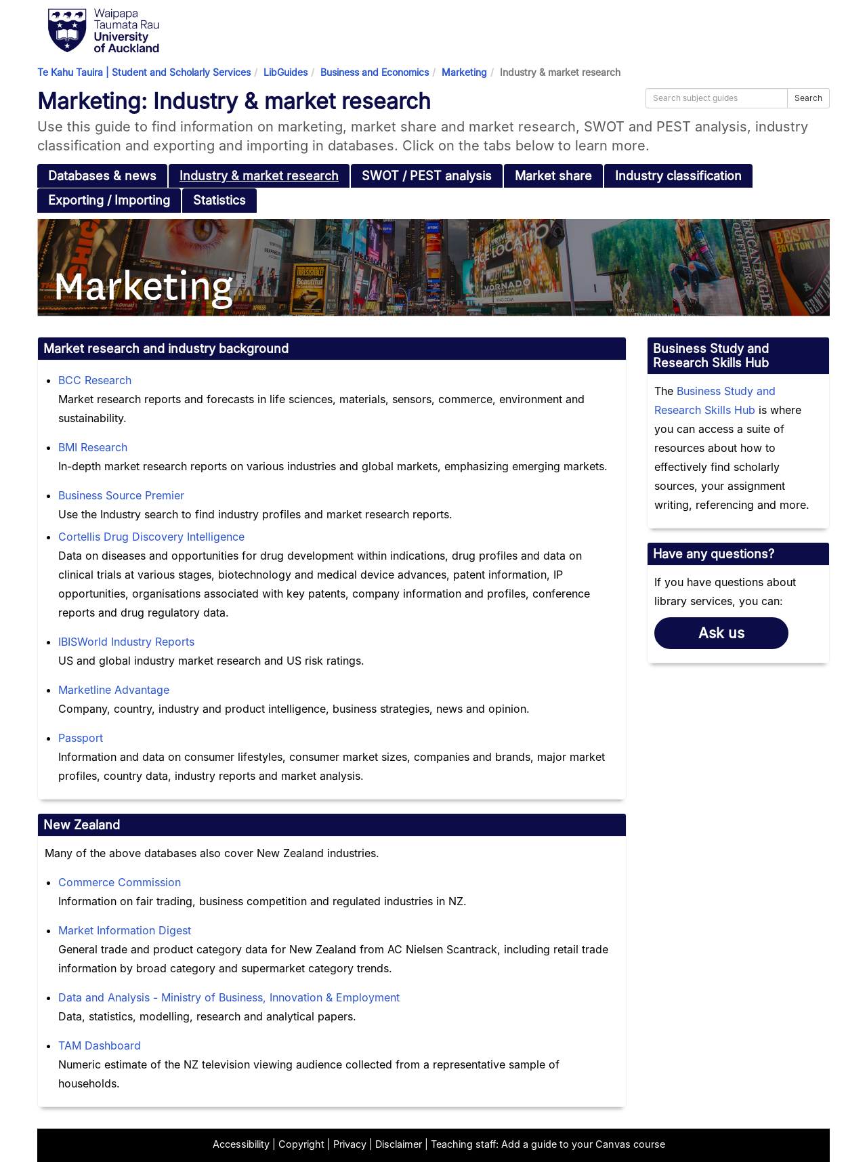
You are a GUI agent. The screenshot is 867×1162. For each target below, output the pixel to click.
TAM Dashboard (99, 1045)
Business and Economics (374, 72)
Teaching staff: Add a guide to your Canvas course (548, 1144)
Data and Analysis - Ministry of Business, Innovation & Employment (229, 997)
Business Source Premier (121, 495)
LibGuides (285, 72)
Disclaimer (398, 1144)
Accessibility (241, 1144)
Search (808, 98)
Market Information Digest (124, 930)
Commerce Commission (119, 882)
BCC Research (94, 380)
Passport (80, 738)
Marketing (464, 72)
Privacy (349, 1144)
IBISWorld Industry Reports (126, 641)
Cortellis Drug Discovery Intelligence (151, 536)
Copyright (301, 1144)
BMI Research (92, 447)
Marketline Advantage (113, 690)
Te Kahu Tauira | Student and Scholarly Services (144, 72)
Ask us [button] (721, 633)
